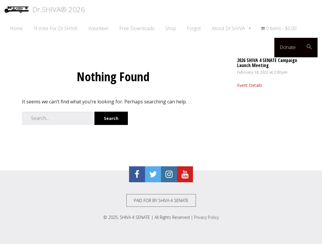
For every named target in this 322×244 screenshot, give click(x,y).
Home (16, 28)
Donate (288, 47)
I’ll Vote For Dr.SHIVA (55, 28)
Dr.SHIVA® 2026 (44, 9)
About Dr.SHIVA (229, 28)
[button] (309, 47)
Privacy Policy (206, 217)
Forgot (194, 28)
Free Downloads (136, 28)
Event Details (249, 85)
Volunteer (98, 28)
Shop (170, 28)
